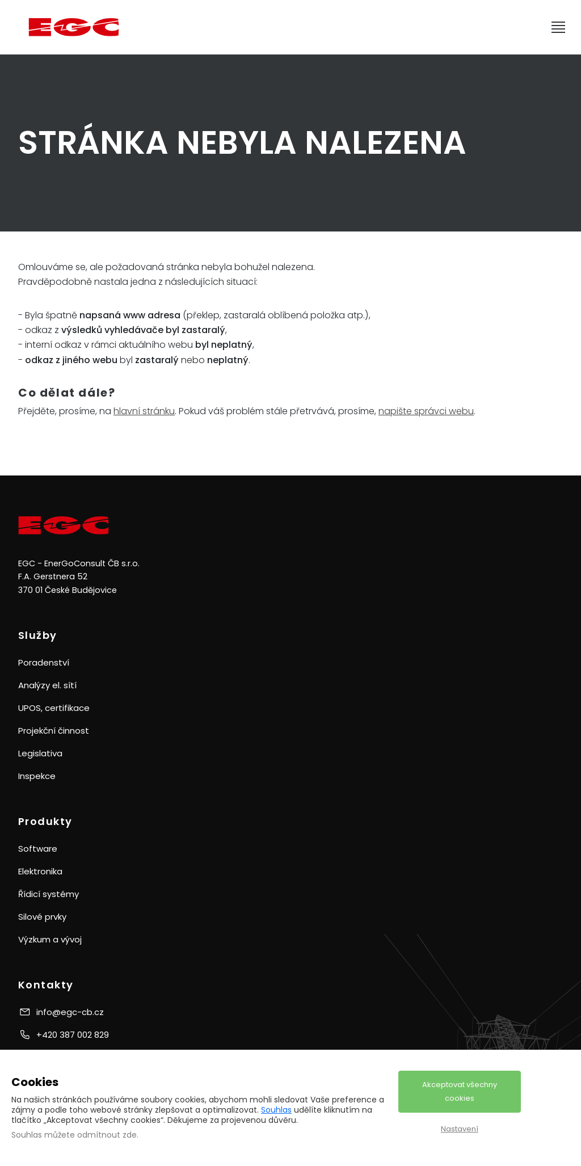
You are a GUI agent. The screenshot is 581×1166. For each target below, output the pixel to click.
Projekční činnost (53, 730)
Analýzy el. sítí (47, 685)
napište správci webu (426, 411)
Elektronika (40, 871)
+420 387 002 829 (72, 1035)
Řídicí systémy (48, 894)
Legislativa (40, 753)
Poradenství (43, 662)
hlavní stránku (144, 411)
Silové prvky (42, 917)
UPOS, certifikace (54, 708)
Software (37, 848)
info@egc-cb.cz (70, 1012)
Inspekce (37, 776)
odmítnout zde (107, 1134)
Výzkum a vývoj (50, 939)
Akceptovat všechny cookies (459, 1091)
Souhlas (276, 1110)
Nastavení (459, 1128)
